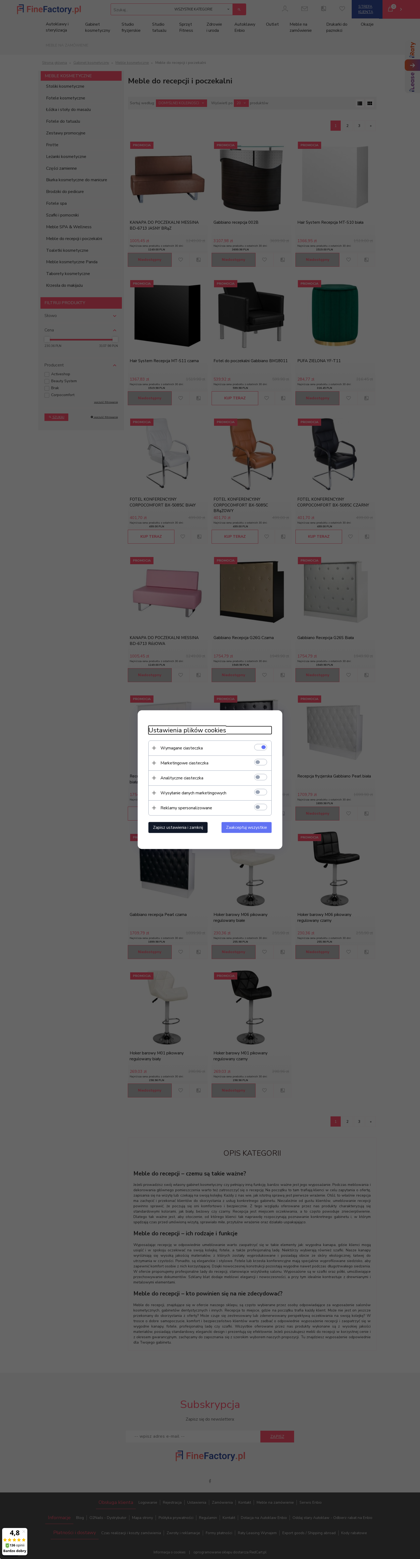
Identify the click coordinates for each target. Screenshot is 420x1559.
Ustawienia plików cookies (187, 730)
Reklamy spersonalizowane (186, 808)
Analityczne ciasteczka (181, 778)
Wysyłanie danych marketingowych (193, 793)
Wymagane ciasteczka (181, 748)
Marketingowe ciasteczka (184, 763)
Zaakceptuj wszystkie (246, 827)
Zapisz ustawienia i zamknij (178, 827)
